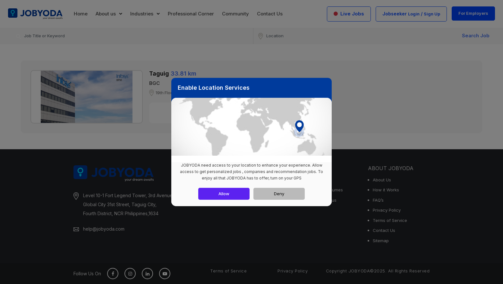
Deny (279, 193)
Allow (223, 193)
